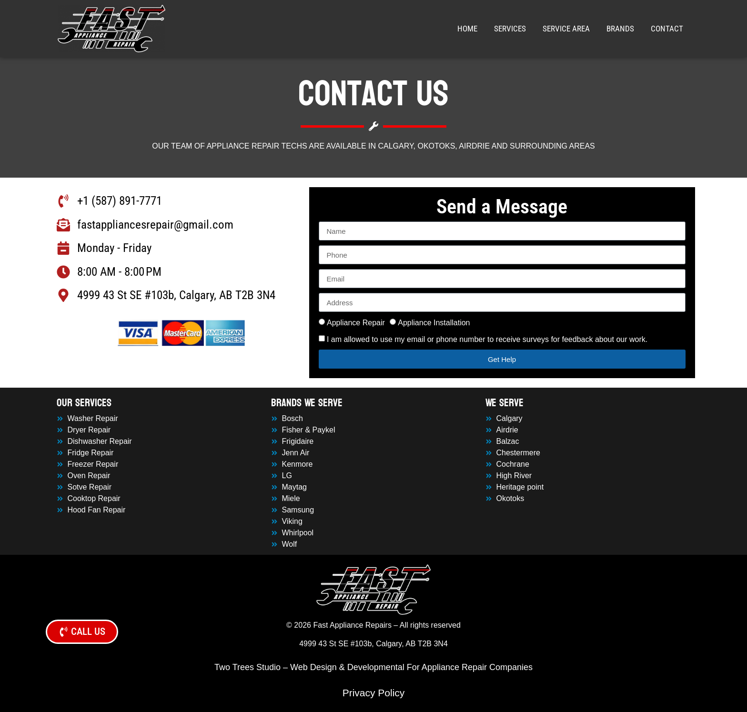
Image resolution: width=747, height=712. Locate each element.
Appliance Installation (434, 323)
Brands (620, 28)
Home (467, 28)
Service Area (566, 28)
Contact (667, 28)
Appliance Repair (356, 323)
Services (510, 28)
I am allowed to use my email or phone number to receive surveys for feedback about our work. (487, 339)
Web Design (313, 667)
